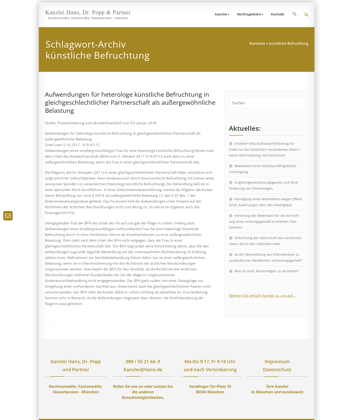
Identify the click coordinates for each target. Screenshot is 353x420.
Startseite (257, 43)
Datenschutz (277, 369)
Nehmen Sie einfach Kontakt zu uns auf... (262, 295)
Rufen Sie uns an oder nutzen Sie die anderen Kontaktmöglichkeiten (143, 392)
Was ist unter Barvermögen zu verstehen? (266, 271)
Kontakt (278, 14)
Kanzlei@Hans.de (143, 369)
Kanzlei (222, 14)
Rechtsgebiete (250, 14)
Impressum (277, 361)
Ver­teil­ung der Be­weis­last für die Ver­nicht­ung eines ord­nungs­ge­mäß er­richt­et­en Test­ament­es (264, 221)
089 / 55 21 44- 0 (143, 361)
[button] (294, 14)
